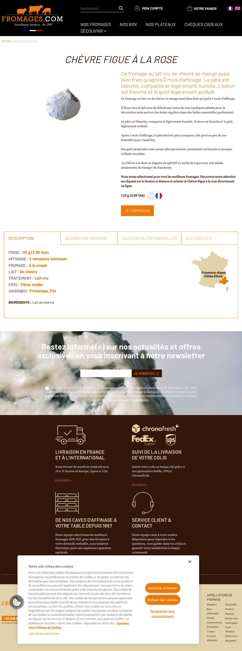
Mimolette (231, 604)
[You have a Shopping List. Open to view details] (202, 8)
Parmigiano (231, 622)
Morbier (229, 609)
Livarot (211, 631)
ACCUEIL (7, 40)
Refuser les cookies (162, 600)
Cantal (210, 617)
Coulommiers (214, 622)
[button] (17, 602)
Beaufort (212, 604)
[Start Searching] (121, 8)
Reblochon (231, 635)
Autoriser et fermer (162, 588)
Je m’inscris (146, 373)
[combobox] (102, 8)
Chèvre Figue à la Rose (26, 40)
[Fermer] (190, 562)
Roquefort (230, 640)
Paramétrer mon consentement (162, 613)
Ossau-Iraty (231, 618)
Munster (229, 613)
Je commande (137, 210)
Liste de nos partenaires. (44, 633)
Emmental (212, 626)
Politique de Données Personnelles (125, 400)
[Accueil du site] (33, 18)
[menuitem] (96, 24)
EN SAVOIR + (63, 480)
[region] (108, 599)
